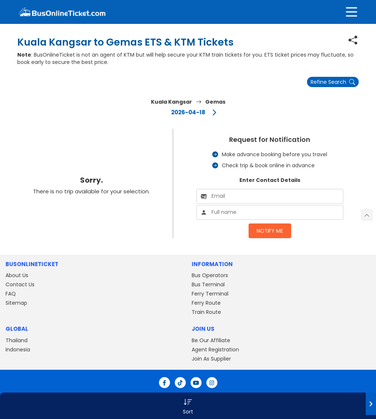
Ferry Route (206, 303)
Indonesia (18, 349)
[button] (188, 406)
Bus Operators (210, 275)
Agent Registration (215, 349)
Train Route (206, 312)
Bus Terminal (208, 284)
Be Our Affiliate (211, 340)
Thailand (17, 340)
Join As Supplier (211, 358)
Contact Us (20, 284)
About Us (17, 275)
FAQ (11, 293)
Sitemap (16, 303)
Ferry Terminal (210, 293)
